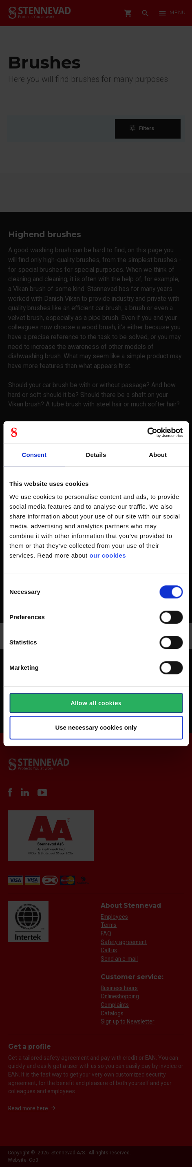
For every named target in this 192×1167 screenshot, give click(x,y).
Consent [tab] (34, 454)
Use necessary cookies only (96, 727)
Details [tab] (96, 454)
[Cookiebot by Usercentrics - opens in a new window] (147, 432)
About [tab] (158, 454)
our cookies (107, 555)
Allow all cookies (96, 703)
